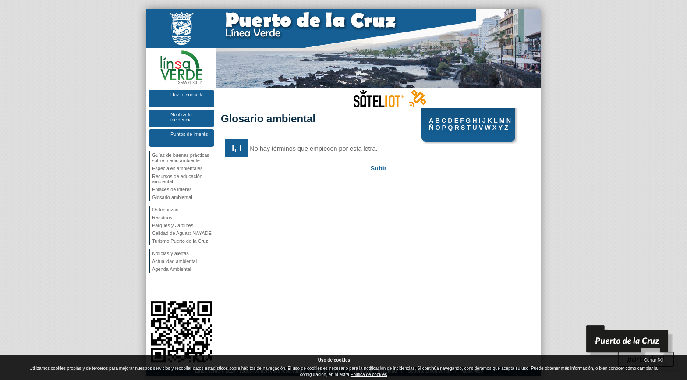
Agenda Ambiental (171, 269)
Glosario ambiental (172, 197)
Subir (379, 168)
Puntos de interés (189, 134)
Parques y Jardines (172, 225)
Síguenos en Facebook (154, 287)
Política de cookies (369, 374)
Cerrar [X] (653, 360)
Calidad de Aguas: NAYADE (182, 233)
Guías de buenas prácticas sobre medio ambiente (180, 158)
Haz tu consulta (187, 94)
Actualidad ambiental (174, 261)
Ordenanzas (165, 209)
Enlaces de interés (172, 189)
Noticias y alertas (170, 253)
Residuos (162, 217)
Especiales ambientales (177, 168)
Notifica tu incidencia (181, 117)
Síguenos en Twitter (168, 287)
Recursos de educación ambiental (177, 179)
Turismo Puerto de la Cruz (180, 241)
